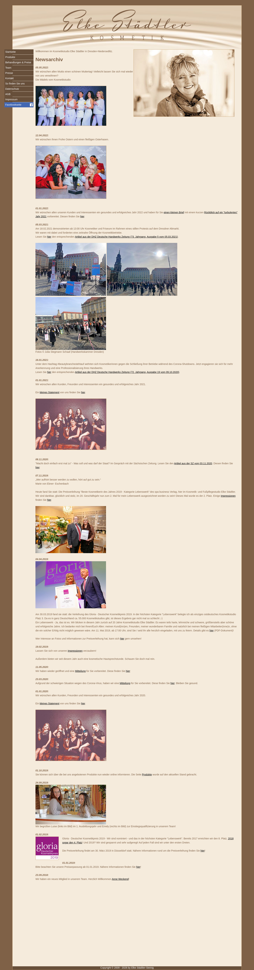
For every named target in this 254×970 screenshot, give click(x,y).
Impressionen (228, 495)
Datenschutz (12, 88)
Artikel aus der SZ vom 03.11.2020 (193, 463)
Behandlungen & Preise (18, 62)
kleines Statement (49, 392)
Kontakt (9, 78)
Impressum (11, 99)
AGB (8, 94)
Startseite (10, 51)
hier (82, 216)
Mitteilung (80, 671)
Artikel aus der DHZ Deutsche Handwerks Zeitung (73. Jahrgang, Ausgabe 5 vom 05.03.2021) (126, 236)
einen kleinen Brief (174, 212)
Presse (9, 73)
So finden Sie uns (15, 83)
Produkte (147, 774)
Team (8, 67)
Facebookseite (13, 104)
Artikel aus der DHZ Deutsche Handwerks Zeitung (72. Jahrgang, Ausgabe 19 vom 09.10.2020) (127, 372)
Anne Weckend (120, 879)
